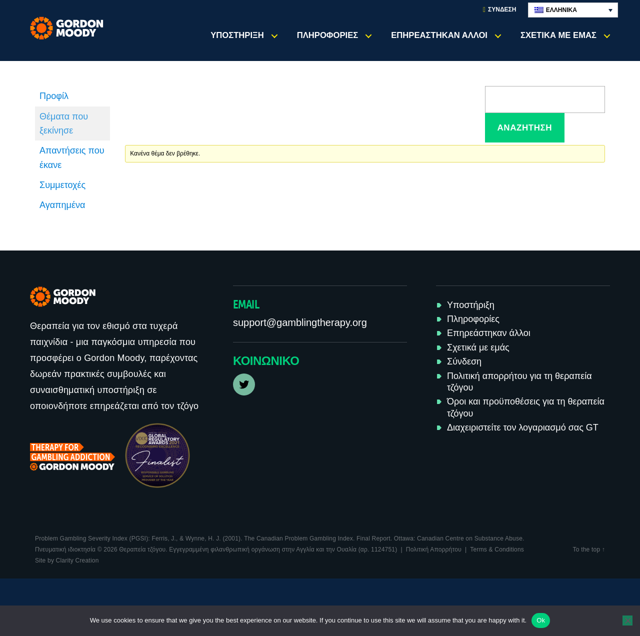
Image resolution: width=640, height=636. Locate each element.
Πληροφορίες (327, 35)
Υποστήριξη (237, 35)
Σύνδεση (499, 10)
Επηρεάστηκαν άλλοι (439, 35)
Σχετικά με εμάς (558, 35)
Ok (540, 620)
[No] (627, 621)
